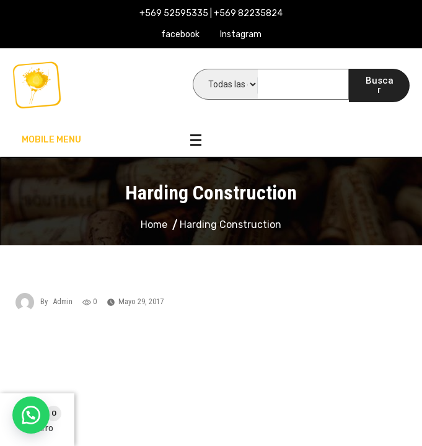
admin (63, 301)
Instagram (241, 34)
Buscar (379, 85)
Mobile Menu (111, 140)
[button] (31, 415)
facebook (180, 34)
